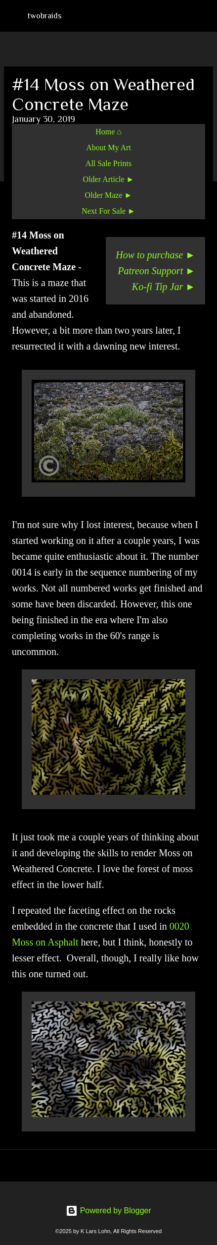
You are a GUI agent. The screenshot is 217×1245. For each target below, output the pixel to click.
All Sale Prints (108, 163)
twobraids (45, 15)
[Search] (203, 16)
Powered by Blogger (108, 1210)
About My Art (108, 147)
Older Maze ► (108, 195)
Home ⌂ (108, 131)
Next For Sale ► (108, 211)
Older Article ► (108, 179)
